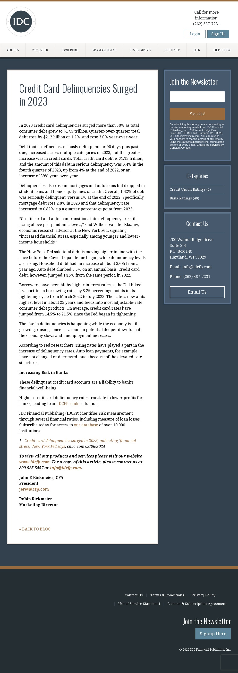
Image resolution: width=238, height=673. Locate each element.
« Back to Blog (35, 529)
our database (86, 425)
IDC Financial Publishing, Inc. (70, 598)
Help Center (172, 49)
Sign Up (218, 34)
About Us (13, 49)
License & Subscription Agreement (197, 604)
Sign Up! (197, 114)
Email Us (197, 292)
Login (195, 34)
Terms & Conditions (167, 595)
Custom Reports (140, 49)
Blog (197, 49)
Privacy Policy (203, 595)
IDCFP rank (67, 403)
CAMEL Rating (70, 49)
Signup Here (213, 633)
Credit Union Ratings (187, 189)
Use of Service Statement (139, 604)
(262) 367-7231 (206, 24)
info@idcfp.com (197, 267)
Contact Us (134, 595)
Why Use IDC (40, 49)
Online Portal (222, 49)
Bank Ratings (181, 198)
